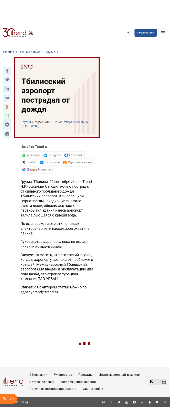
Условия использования (78, 382)
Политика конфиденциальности (53, 389)
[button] (7, 71)
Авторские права (41, 382)
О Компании (38, 375)
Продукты (85, 375)
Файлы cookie (93, 389)
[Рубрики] (162, 33)
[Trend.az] (18, 32)
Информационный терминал (120, 375)
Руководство (62, 375)
